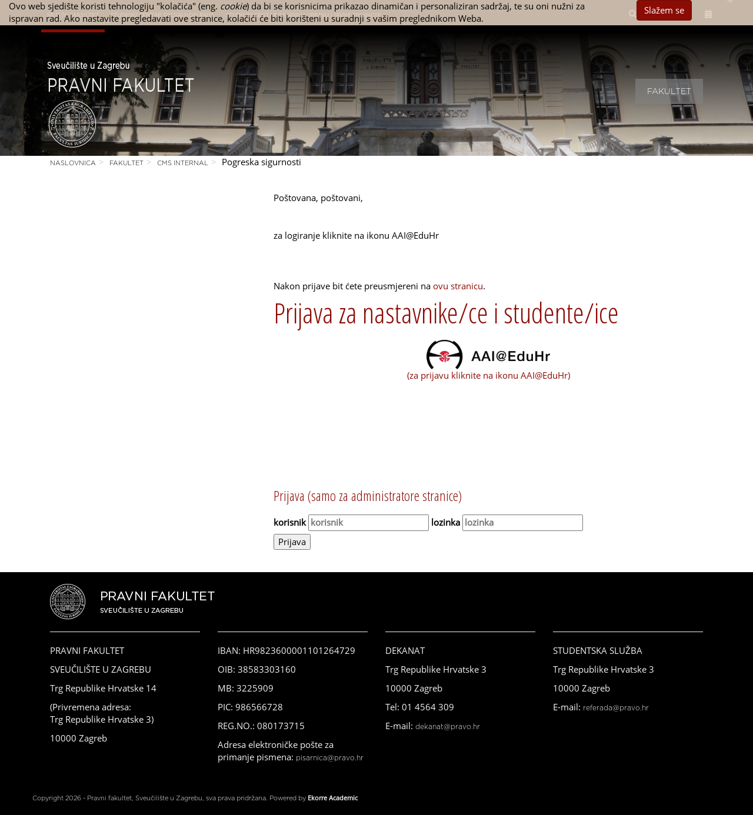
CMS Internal (182, 163)
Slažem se (664, 10)
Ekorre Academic (333, 797)
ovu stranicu (458, 286)
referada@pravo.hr (616, 708)
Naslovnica (73, 163)
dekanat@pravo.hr (447, 726)
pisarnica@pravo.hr (330, 757)
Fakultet (669, 92)
